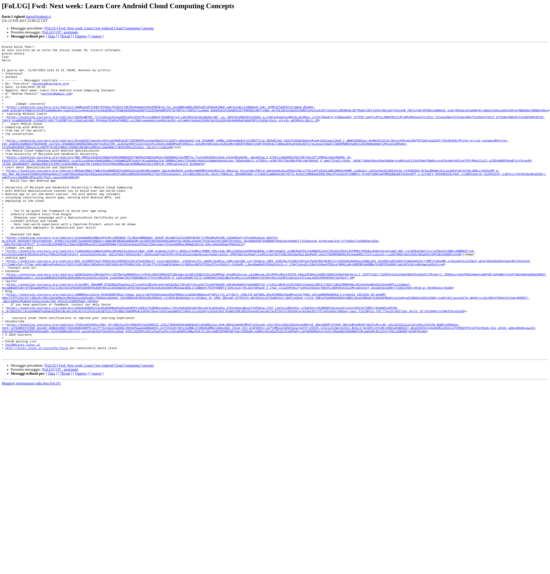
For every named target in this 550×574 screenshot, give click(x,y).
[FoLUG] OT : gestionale (60, 32)
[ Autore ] (96, 36)
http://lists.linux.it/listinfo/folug (36, 409)
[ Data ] (51, 36)
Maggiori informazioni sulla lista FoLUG (31, 445)
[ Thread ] (65, 36)
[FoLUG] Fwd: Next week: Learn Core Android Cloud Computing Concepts (99, 28)
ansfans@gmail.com (56, 104)
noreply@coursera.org (50, 91)
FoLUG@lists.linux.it (22, 405)
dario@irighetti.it (38, 17)
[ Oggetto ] (81, 36)
